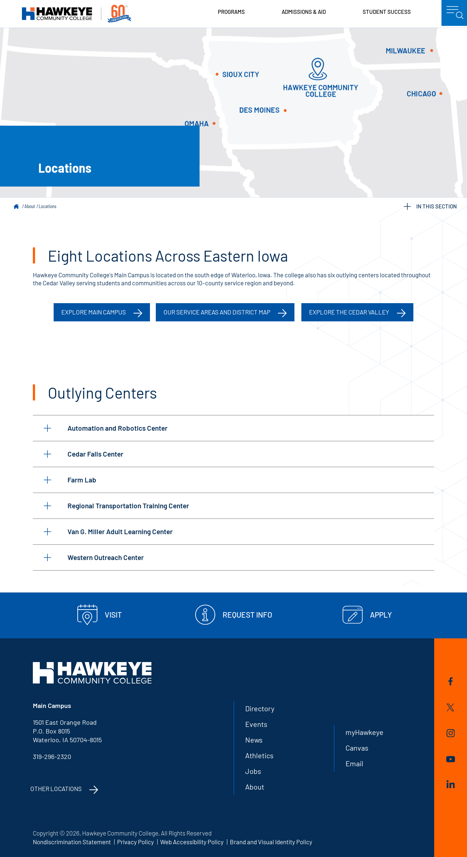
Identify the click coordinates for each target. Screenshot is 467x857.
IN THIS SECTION (430, 206)
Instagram (451, 733)
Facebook (450, 681)
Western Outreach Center (94, 557)
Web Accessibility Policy (192, 841)
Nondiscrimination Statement (72, 841)
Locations (48, 206)
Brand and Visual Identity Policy (271, 841)
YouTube (450, 759)
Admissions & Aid (304, 11)
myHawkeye (364, 732)
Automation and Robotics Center (105, 428)
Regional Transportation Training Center (116, 505)
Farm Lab (70, 480)
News (254, 739)
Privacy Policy (135, 841)
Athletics (259, 755)
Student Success (387, 11)
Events (256, 724)
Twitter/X (450, 707)
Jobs (253, 771)
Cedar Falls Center (83, 454)
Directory (259, 708)
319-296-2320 (52, 756)
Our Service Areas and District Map (216, 312)
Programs (231, 11)
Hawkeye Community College (76, 14)
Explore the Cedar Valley (349, 312)
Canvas (357, 747)
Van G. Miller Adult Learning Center (108, 531)
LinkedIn (451, 784)
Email (354, 763)
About (29, 206)
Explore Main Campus (93, 312)
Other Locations (56, 788)
